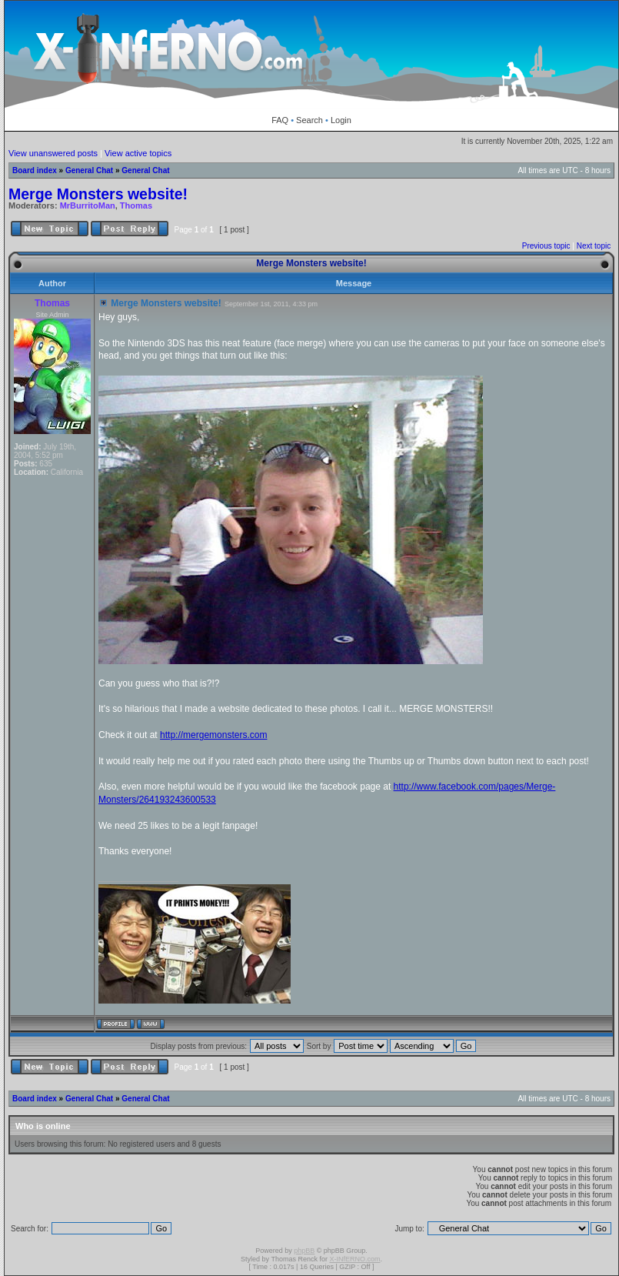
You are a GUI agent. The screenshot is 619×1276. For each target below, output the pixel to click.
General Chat (89, 170)
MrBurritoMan (87, 205)
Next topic (594, 246)
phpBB (304, 1250)
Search (309, 120)
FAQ (279, 120)
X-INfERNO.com (354, 1259)
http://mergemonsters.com (213, 735)
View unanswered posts (53, 153)
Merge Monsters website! (98, 193)
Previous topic (546, 246)
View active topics (138, 153)
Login (341, 120)
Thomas (136, 205)
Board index (34, 170)
